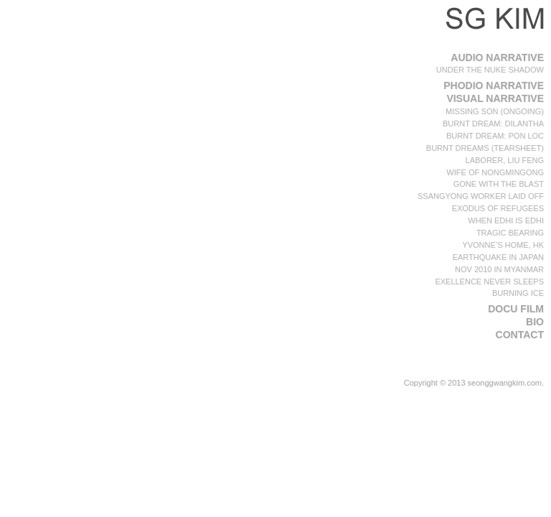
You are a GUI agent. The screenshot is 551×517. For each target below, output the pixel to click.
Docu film (516, 309)
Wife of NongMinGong (495, 172)
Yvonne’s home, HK (503, 245)
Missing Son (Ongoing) (495, 111)
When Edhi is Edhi (506, 220)
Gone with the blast (498, 184)
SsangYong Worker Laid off (481, 196)
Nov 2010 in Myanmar (499, 269)
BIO (535, 321)
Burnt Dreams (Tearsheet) (485, 148)
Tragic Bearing (510, 232)
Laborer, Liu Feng (505, 160)
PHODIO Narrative (493, 85)
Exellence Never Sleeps (489, 281)
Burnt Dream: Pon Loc (495, 135)
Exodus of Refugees (498, 208)
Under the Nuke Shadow (490, 69)
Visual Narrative (495, 98)
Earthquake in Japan (498, 257)
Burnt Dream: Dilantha (493, 123)
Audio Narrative (497, 57)
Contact (520, 334)
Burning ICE (518, 293)
